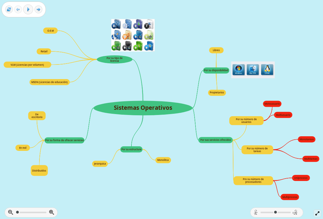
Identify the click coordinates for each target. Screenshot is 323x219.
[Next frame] (38, 9)
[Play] (28, 9)
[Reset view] (9, 9)
